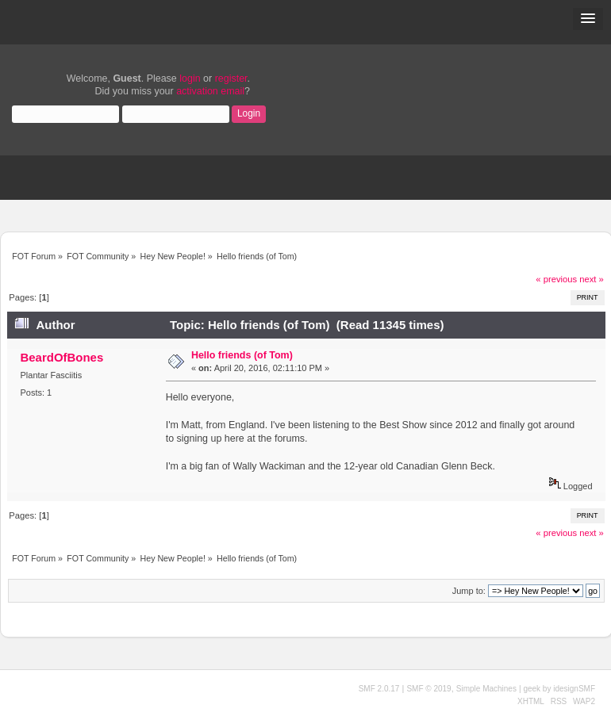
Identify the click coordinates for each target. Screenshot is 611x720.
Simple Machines (486, 688)
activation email (210, 91)
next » (591, 279)
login (189, 78)
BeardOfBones (61, 357)
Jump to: (469, 591)
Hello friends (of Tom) (242, 355)
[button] (588, 19)
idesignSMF (574, 688)
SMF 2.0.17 (379, 688)
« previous (556, 279)
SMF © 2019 (428, 688)
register (231, 78)
